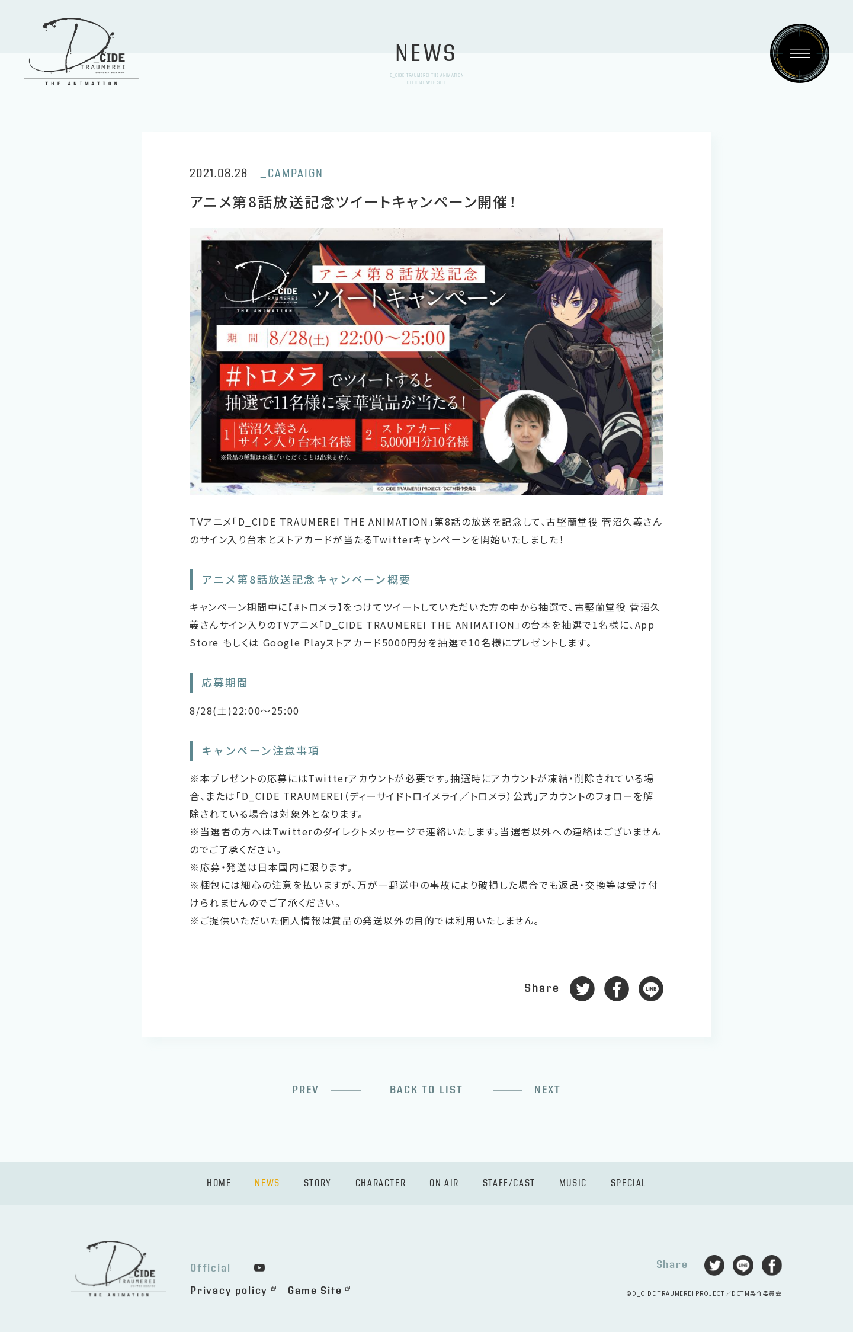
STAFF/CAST (509, 1183)
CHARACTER (380, 1183)
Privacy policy (229, 1291)
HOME (219, 1183)
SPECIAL (628, 1183)
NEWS (267, 1183)
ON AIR (444, 1183)
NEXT (548, 1090)
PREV (306, 1090)
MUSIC (573, 1183)
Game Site (315, 1291)
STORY (318, 1183)
